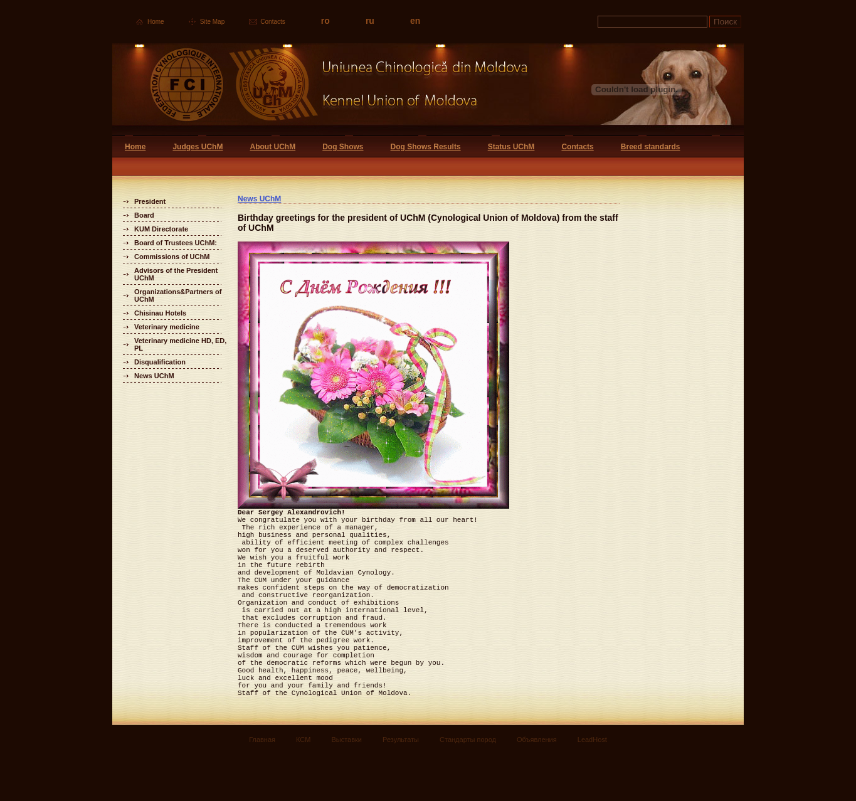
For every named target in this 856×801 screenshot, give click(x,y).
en (415, 21)
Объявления (537, 786)
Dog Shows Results (426, 146)
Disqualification (160, 362)
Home (155, 21)
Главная (262, 786)
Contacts (272, 21)
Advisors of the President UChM (176, 274)
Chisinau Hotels (160, 313)
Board (144, 215)
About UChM (272, 146)
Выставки (346, 786)
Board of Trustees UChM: (175, 243)
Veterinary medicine (166, 327)
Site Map (212, 21)
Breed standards (650, 146)
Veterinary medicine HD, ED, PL (180, 344)
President (150, 201)
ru (370, 21)
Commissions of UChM (171, 256)
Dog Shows (342, 146)
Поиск (725, 21)
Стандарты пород (468, 786)
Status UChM (511, 146)
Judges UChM (197, 146)
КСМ (303, 786)
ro (325, 21)
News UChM (154, 375)
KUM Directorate (161, 229)
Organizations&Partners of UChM (177, 295)
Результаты (401, 786)
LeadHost (592, 786)
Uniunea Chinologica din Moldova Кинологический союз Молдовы (320, 89)
